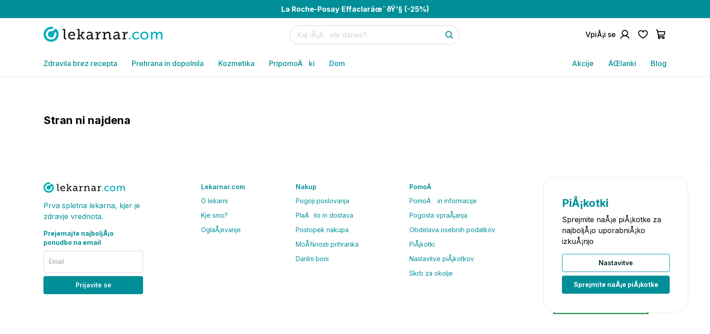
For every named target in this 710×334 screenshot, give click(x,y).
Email (56, 261)
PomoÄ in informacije (443, 201)
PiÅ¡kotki (422, 244)
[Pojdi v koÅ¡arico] (661, 34)
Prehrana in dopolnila (168, 63)
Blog (659, 63)
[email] (93, 261)
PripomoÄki (292, 63)
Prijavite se (93, 285)
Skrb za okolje (431, 273)
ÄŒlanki (622, 63)
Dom (337, 63)
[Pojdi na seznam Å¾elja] (643, 34)
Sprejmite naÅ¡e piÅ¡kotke (616, 284)
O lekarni (214, 201)
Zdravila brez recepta (80, 63)
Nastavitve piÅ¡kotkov (441, 258)
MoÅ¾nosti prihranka (327, 244)
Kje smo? (214, 215)
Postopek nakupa (322, 230)
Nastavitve (616, 263)
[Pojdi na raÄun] (607, 34)
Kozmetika (236, 63)
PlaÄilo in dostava (324, 215)
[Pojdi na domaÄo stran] (103, 34)
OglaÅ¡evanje (221, 230)
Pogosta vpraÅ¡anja (438, 215)
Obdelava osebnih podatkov (452, 230)
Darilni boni (312, 258)
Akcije (583, 63)
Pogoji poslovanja (322, 201)
